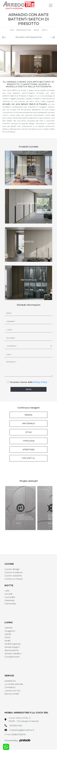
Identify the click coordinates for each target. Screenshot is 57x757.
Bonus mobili (12, 693)
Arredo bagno (12, 647)
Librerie (9, 627)
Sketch (44, 30)
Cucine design (12, 569)
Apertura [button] (29, 449)
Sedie (7, 640)
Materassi (9, 600)
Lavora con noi (12, 690)
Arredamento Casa (23, 30)
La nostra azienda (14, 684)
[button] (49, 508)
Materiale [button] (28, 423)
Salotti (8, 634)
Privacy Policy (40, 382)
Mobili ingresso (13, 643)
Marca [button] (28, 415)
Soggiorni (10, 631)
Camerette (10, 603)
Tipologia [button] (29, 440)
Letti (7, 590)
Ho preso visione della (28, 382)
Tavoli (7, 637)
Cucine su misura (13, 578)
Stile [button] (29, 432)
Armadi (36, 30)
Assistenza (10, 680)
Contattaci (10, 687)
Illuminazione (12, 650)
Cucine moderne (13, 572)
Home (12, 30)
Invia (28, 389)
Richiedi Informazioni (29, 37)
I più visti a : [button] (29, 458)
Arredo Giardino (13, 653)
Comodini (10, 597)
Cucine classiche (13, 575)
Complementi (12, 656)
